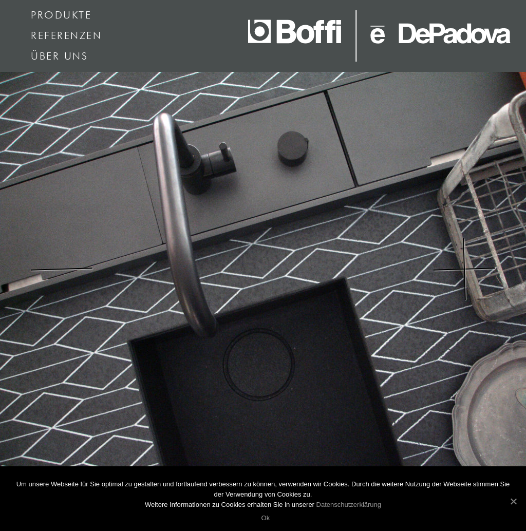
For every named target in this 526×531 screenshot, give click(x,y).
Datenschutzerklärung (348, 504)
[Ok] (513, 501)
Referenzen (66, 36)
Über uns (59, 56)
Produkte (61, 15)
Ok (265, 518)
